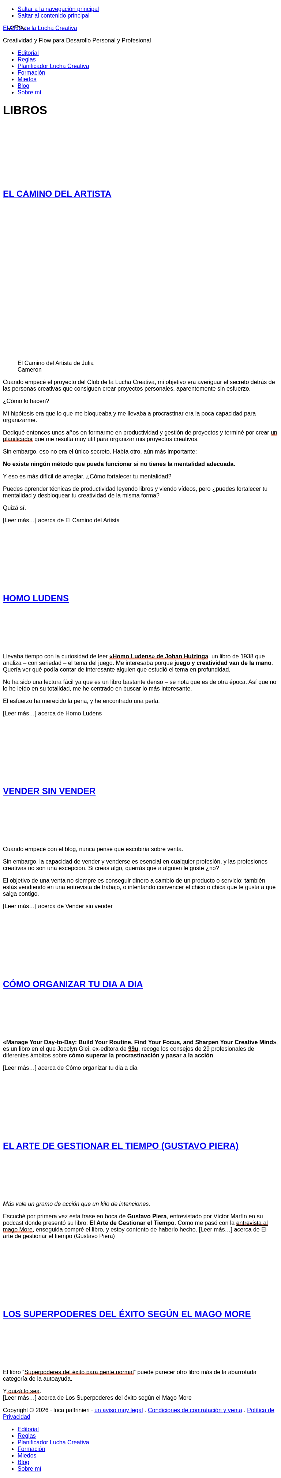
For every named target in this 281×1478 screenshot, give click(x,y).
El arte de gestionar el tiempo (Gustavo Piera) (121, 1146)
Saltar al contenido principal (54, 15)
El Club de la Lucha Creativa (40, 28)
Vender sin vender (49, 791)
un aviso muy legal (118, 1410)
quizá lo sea (23, 1391)
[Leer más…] (61, 520)
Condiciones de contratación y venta (195, 1410)
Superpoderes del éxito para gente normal (79, 1372)
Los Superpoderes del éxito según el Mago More (127, 1314)
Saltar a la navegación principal (58, 9)
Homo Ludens (36, 598)
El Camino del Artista (57, 194)
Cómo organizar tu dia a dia (73, 984)
